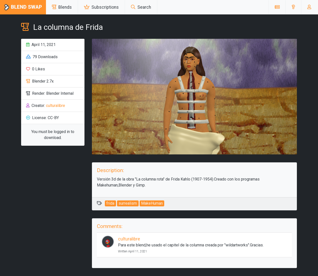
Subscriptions (101, 7)
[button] (293, 7)
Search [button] (141, 7)
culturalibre (55, 105)
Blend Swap (23, 7)
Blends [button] (62, 7)
